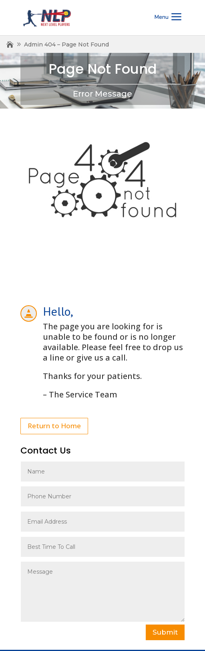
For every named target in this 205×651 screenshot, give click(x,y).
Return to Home (54, 425)
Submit (165, 632)
